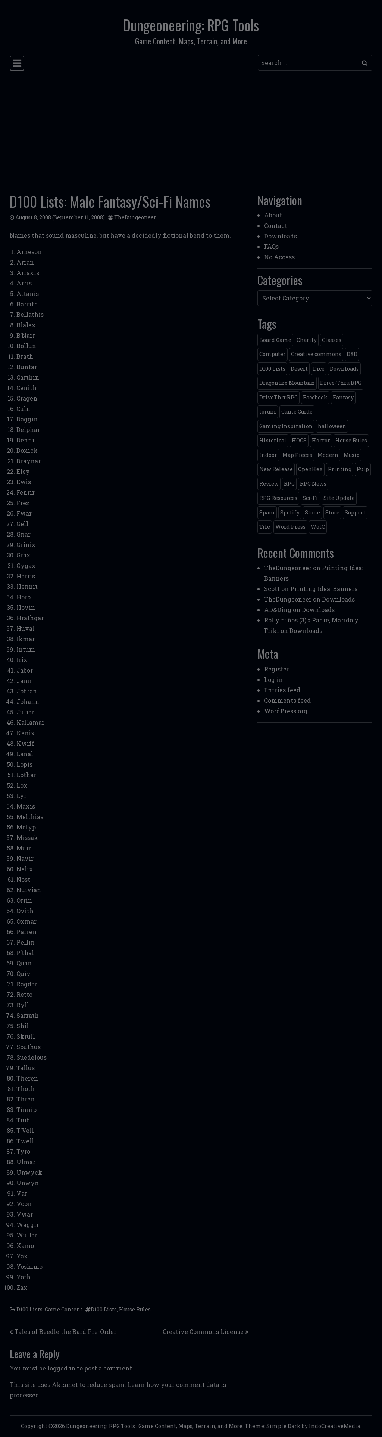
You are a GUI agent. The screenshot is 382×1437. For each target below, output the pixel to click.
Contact (275, 225)
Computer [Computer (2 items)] (272, 354)
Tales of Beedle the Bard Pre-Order (65, 1331)
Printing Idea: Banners (323, 589)
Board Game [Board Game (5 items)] (275, 339)
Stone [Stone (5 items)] (312, 512)
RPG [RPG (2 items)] (289, 483)
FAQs (271, 246)
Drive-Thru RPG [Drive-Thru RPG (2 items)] (340, 382)
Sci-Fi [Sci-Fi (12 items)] (310, 497)
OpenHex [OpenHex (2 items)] (310, 469)
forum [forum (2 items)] (267, 411)
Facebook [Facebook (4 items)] (315, 397)
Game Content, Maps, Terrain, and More (190, 1426)
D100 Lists (29, 1309)
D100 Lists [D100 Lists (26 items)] (272, 368)
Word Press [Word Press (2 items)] (290, 526)
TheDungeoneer (135, 217)
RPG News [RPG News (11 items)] (313, 483)
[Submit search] (364, 63)
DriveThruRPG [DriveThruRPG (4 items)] (278, 397)
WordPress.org (285, 711)
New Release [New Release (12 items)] (276, 469)
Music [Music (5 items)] (351, 454)
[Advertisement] (191, 129)
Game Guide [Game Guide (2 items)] (297, 411)
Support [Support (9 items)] (355, 512)
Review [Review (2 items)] (269, 483)
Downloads (280, 236)
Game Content (63, 1309)
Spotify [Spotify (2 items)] (290, 512)
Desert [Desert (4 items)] (299, 368)
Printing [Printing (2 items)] (339, 469)
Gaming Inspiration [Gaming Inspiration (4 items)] (286, 426)
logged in (61, 1368)
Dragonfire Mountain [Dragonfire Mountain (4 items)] (287, 382)
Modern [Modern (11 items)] (327, 454)
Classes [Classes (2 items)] (331, 339)
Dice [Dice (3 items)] (319, 368)
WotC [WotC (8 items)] (318, 526)
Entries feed (282, 690)
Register (276, 669)
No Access (279, 257)
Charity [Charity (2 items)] (307, 339)
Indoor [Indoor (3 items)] (268, 454)
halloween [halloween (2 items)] (332, 426)
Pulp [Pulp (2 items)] (363, 469)
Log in (273, 679)
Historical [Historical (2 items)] (272, 440)
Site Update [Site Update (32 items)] (339, 497)
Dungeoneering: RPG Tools (191, 24)
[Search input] (307, 63)
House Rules (135, 1309)
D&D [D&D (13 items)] (352, 354)
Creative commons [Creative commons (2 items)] (316, 354)
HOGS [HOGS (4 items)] (299, 440)
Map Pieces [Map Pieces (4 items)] (297, 454)
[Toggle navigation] (17, 63)
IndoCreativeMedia (334, 1426)
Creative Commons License (203, 1331)
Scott (272, 589)
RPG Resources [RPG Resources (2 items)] (278, 497)
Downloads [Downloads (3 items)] (344, 368)
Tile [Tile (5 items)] (264, 526)
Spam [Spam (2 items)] (267, 512)
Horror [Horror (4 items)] (321, 440)
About (273, 215)
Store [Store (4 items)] (332, 512)
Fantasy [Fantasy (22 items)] (343, 397)
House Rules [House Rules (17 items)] (351, 440)
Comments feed (287, 700)
